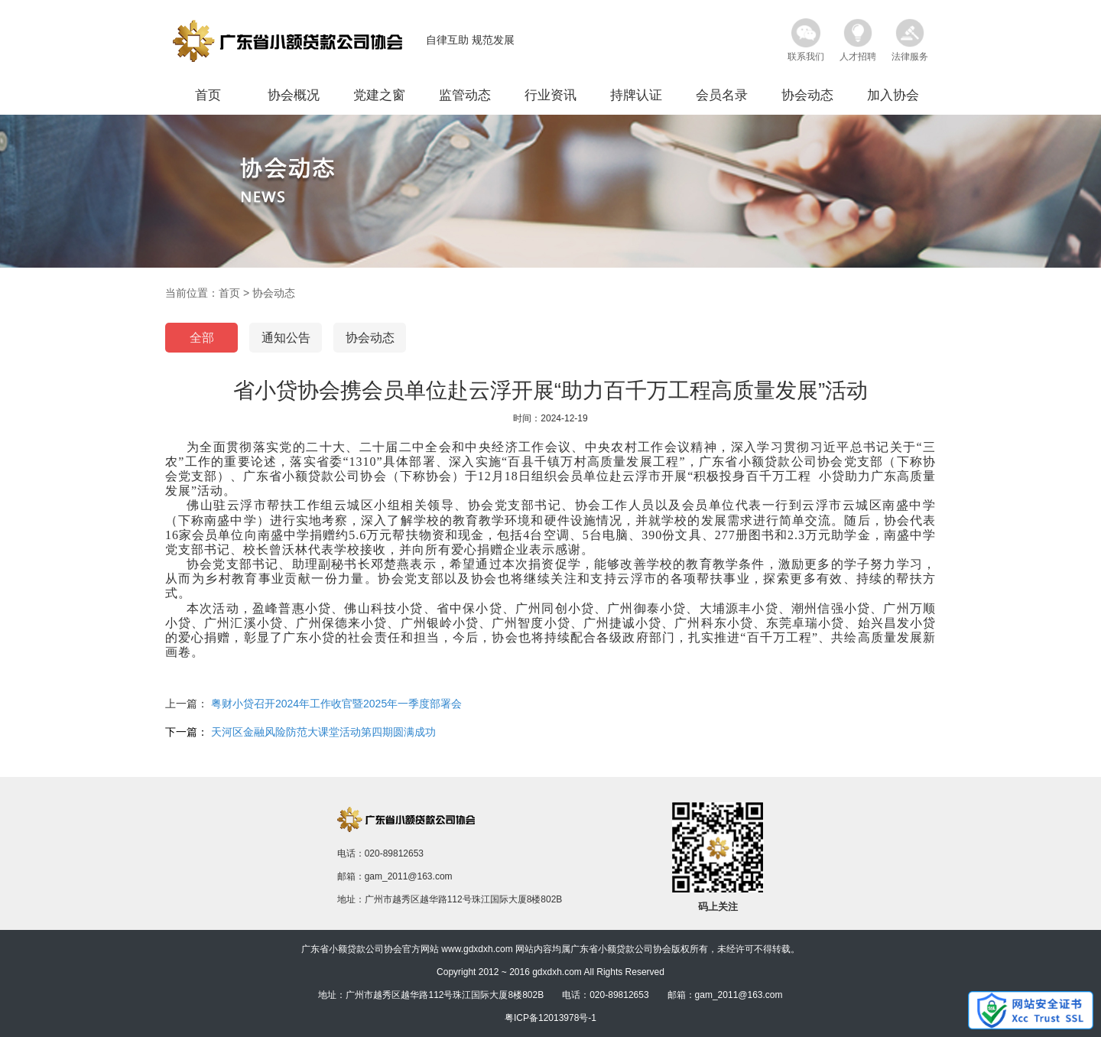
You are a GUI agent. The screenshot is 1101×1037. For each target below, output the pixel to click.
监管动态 (465, 95)
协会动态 (807, 95)
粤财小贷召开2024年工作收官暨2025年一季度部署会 (336, 703)
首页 (208, 95)
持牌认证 (636, 95)
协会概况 (294, 95)
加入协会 (893, 95)
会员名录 (722, 95)
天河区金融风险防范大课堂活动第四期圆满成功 (323, 732)
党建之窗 (379, 95)
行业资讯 (550, 95)
